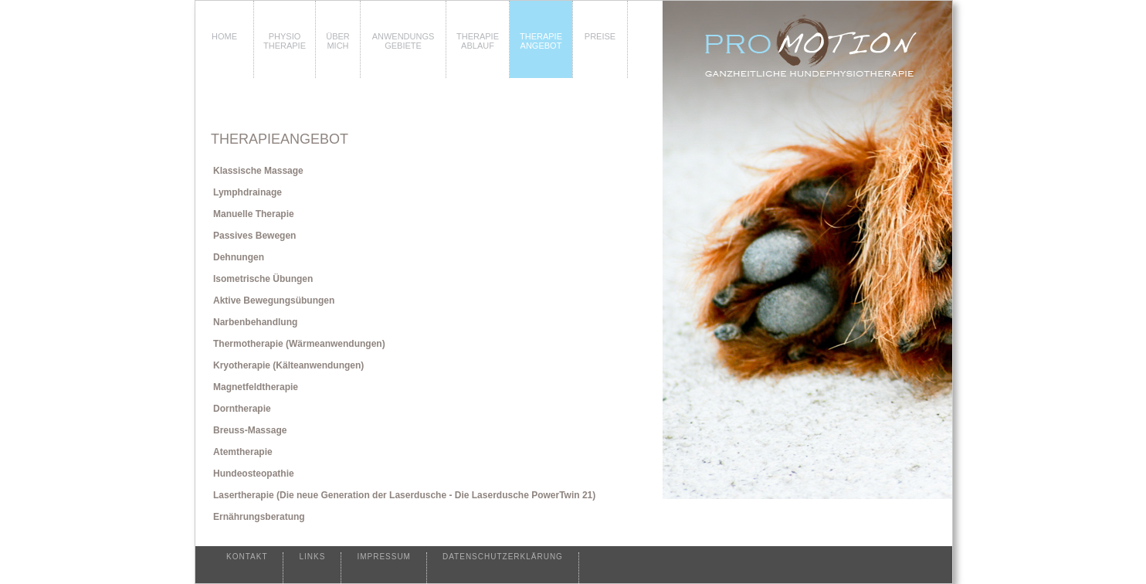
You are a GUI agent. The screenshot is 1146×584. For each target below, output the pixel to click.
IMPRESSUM (384, 556)
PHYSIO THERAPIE (284, 41)
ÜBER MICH (338, 41)
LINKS (312, 556)
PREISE (600, 36)
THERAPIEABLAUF (477, 41)
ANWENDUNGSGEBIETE (403, 41)
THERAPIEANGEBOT (541, 41)
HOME (224, 36)
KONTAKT (246, 556)
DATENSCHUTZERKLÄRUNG (502, 556)
